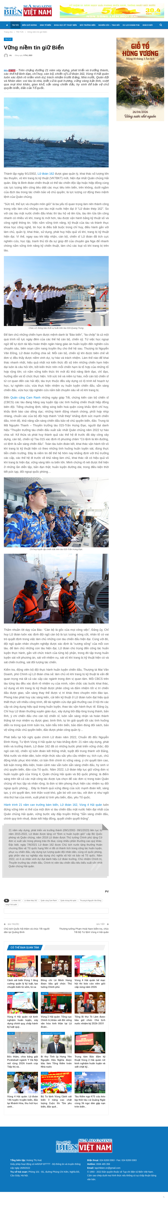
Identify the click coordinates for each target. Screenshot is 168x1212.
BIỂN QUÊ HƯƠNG (29, 25)
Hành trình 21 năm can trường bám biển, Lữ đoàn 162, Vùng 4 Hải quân (53, 809)
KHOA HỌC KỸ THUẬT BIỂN (65, 25)
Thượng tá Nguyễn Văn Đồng (90, 905)
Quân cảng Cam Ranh (25, 402)
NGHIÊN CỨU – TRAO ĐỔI (109, 25)
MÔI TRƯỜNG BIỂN (87, 25)
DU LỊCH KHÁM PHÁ (131, 25)
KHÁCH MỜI (148, 25)
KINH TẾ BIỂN (45, 25)
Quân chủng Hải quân (68, 905)
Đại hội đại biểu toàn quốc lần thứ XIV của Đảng (53, 1043)
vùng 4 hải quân (11, 909)
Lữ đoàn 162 (46, 178)
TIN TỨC (15, 25)
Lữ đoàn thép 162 (30, 905)
